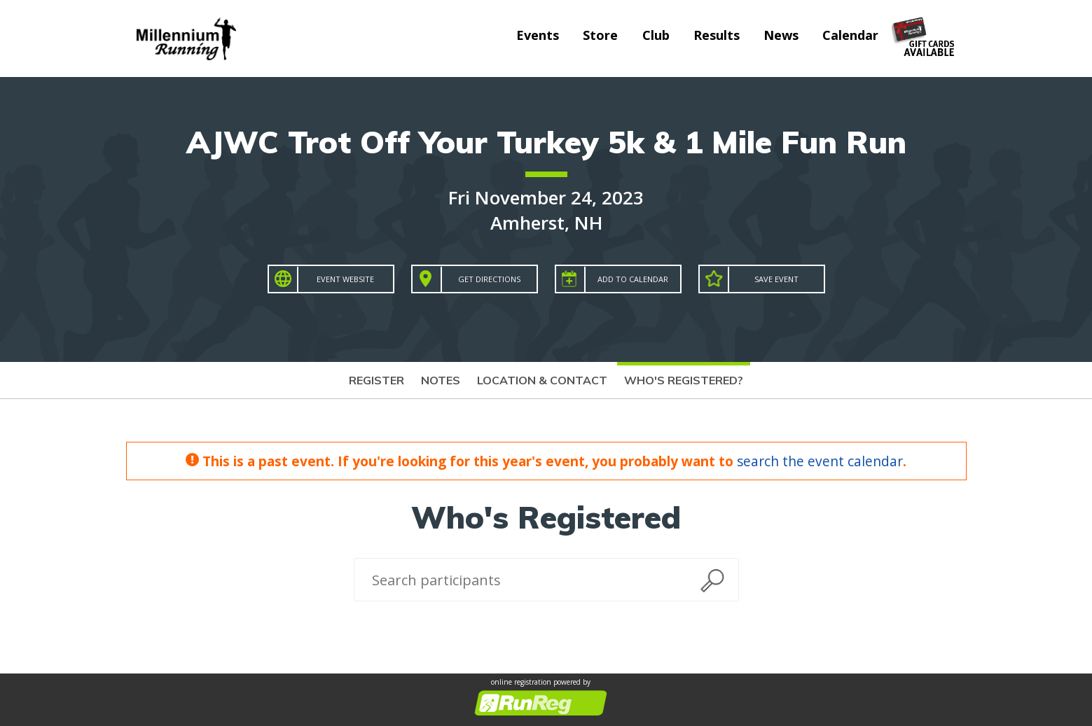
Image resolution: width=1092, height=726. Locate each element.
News (781, 35)
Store (600, 35)
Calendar (850, 35)
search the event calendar (820, 461)
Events (537, 35)
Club (656, 35)
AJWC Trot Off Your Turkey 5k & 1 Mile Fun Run (546, 142)
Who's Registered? (683, 380)
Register (376, 380)
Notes (440, 380)
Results (716, 35)
